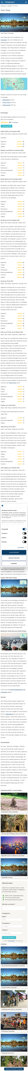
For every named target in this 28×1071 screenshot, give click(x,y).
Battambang (5, 100)
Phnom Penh (6, 102)
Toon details (21, 547)
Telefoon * (5, 930)
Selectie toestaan (14, 557)
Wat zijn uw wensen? (8, 904)
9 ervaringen (15, 122)
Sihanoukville (6, 105)
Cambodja (4, 40)
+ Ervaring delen (6, 126)
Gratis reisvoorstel (9, 937)
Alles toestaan (14, 552)
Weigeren (14, 563)
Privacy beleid (11, 940)
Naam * (4, 916)
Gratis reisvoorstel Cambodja (14, 1069)
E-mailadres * (6, 923)
